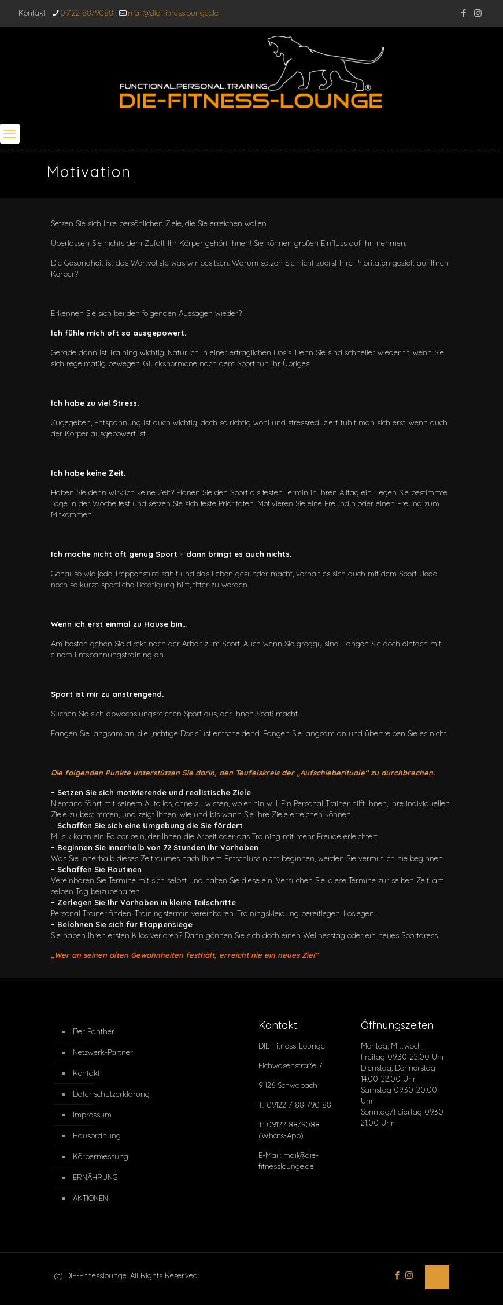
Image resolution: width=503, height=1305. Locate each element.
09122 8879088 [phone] (86, 12)
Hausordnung (97, 1135)
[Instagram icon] (478, 13)
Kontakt (86, 1073)
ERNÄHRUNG (95, 1177)
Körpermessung (100, 1156)
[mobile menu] (10, 134)
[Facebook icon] (463, 13)
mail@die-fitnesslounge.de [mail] (173, 12)
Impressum (92, 1114)
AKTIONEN (90, 1198)
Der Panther (93, 1031)
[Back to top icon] (437, 1277)
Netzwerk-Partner (103, 1052)
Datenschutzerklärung (104, 1093)
